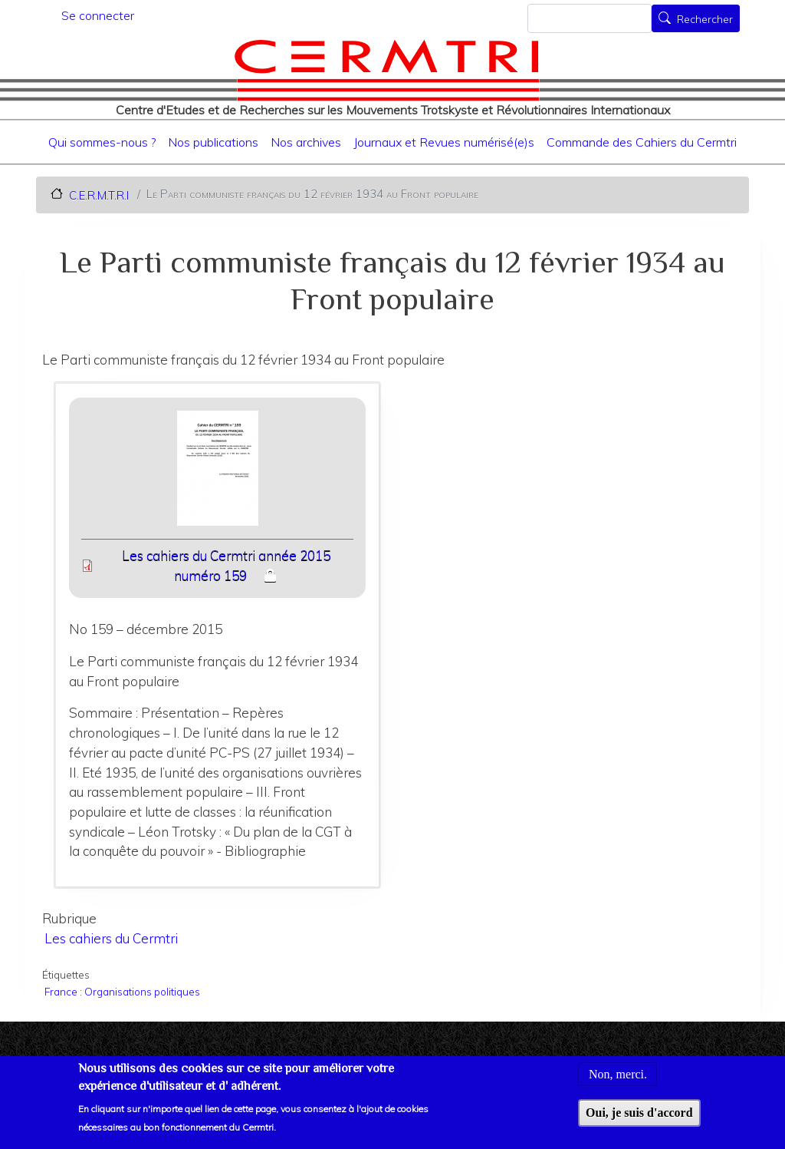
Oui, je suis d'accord (639, 1121)
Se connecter (97, 15)
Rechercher (705, 20)
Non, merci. (618, 1082)
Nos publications (213, 142)
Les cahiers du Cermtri (111, 938)
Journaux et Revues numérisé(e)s (443, 142)
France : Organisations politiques (122, 991)
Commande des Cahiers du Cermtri (642, 142)
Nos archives (306, 142)
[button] (217, 473)
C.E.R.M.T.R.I (99, 194)
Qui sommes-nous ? (102, 142)
